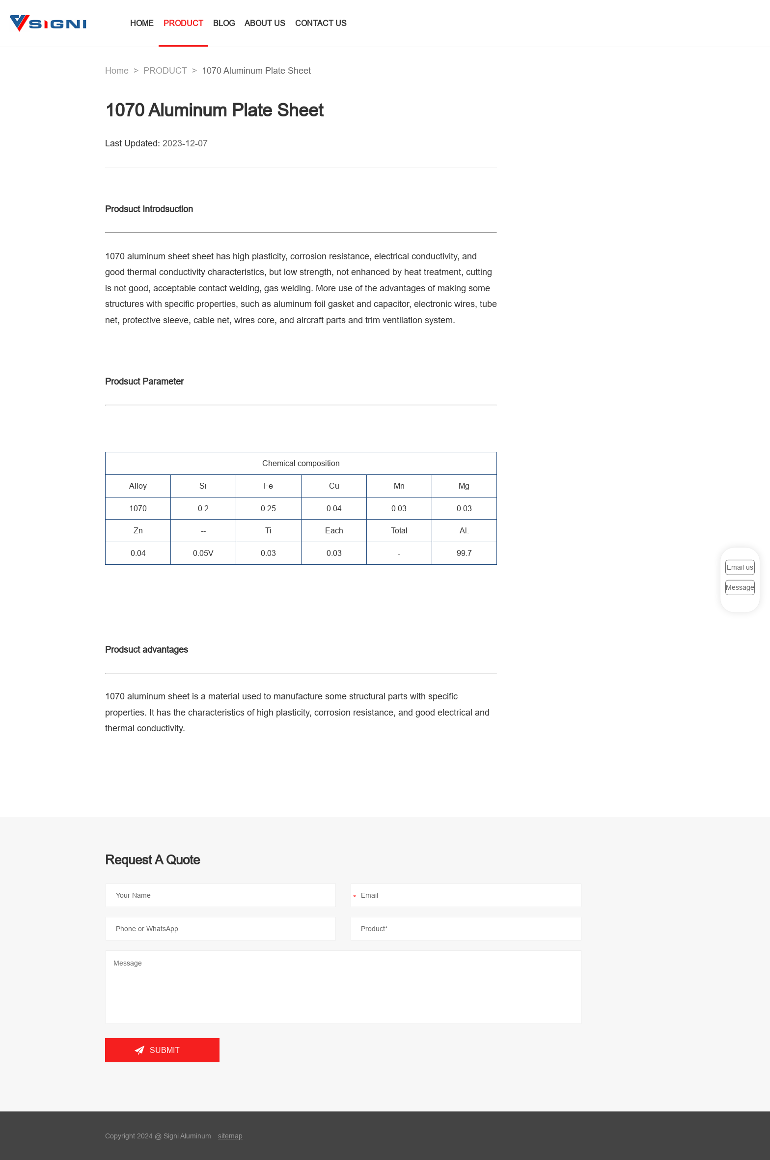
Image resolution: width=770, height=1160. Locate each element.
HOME (142, 23)
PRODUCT (183, 23)
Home (117, 70)
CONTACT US (321, 23)
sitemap (230, 1136)
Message (740, 587)
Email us (740, 567)
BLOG (224, 23)
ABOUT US (265, 23)
